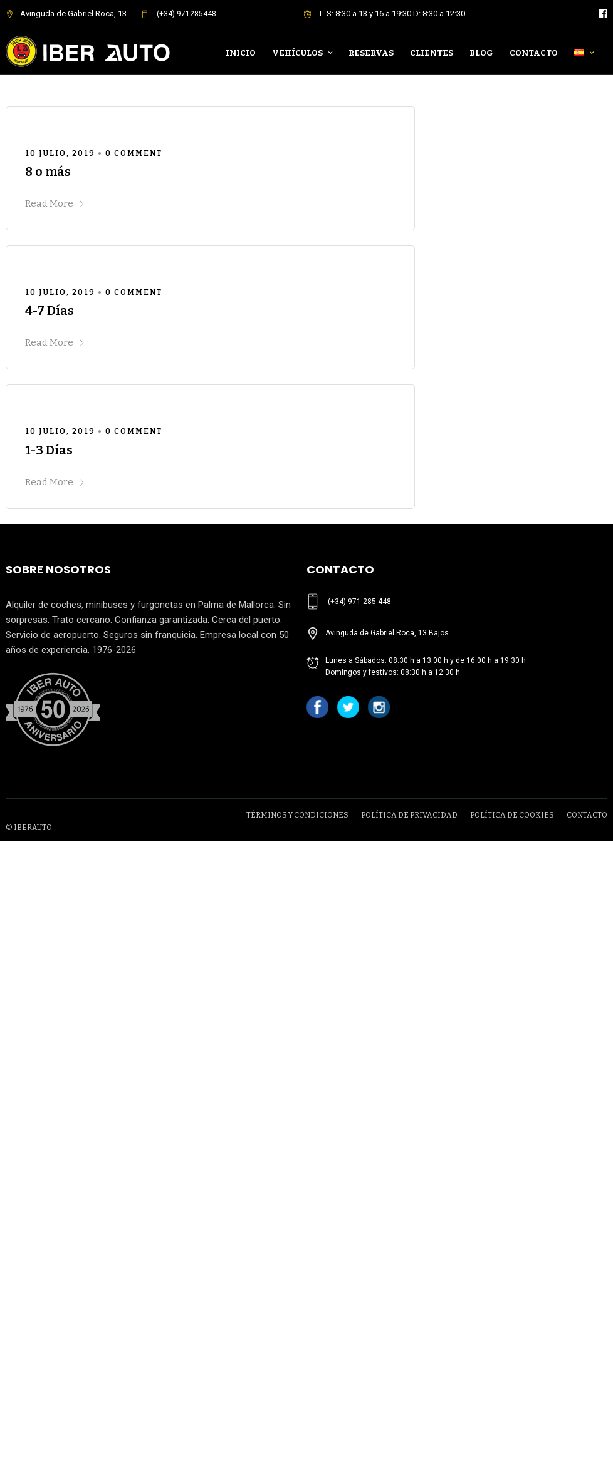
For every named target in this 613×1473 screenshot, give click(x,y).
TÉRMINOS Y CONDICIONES (297, 815)
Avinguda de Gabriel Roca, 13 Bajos (387, 633)
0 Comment (133, 153)
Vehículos (297, 53)
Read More (55, 203)
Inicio (241, 53)
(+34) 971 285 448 (359, 601)
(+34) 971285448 (178, 13)
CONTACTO (587, 815)
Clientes (431, 53)
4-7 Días (49, 310)
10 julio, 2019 (60, 153)
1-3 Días (49, 450)
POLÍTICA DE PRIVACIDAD (409, 815)
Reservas (371, 53)
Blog (481, 53)
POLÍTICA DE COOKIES (512, 815)
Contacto (534, 53)
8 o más (48, 171)
